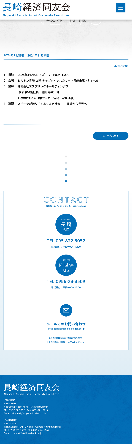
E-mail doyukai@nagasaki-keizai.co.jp (25, 413)
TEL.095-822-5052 (66, 241)
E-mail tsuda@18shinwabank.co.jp (23, 433)
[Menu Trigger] (120, 7)
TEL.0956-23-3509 (66, 281)
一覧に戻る (111, 135)
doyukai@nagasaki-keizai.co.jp (66, 328)
